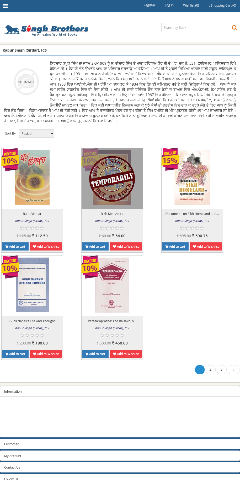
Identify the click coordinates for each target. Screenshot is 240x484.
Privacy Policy (14, 411)
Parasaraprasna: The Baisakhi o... (112, 321)
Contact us (12, 431)
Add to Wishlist (46, 246)
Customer (11, 444)
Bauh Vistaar (32, 214)
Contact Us (12, 467)
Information (13, 391)
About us (10, 424)
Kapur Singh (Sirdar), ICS (32, 221)
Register (149, 5)
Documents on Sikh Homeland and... (192, 214)
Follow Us (11, 479)
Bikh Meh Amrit (112, 214)
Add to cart (15, 246)
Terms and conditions (20, 418)
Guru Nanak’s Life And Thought (32, 321)
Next (234, 370)
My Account (12, 456)
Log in (169, 5)
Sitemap (10, 405)
